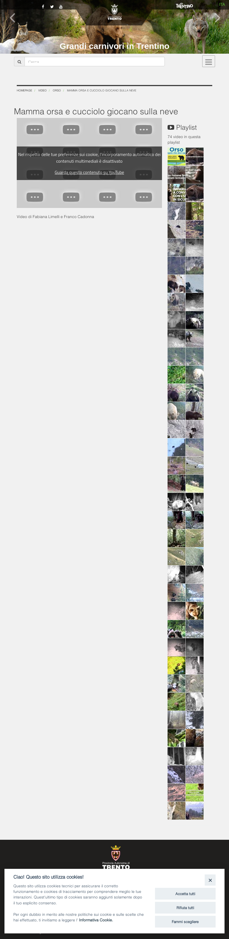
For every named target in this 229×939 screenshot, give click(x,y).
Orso (57, 90)
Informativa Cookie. (96, 920)
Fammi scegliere (185, 921)
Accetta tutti (185, 893)
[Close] (210, 879)
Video (42, 90)
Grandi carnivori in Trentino (114, 46)
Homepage (24, 90)
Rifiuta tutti (185, 907)
